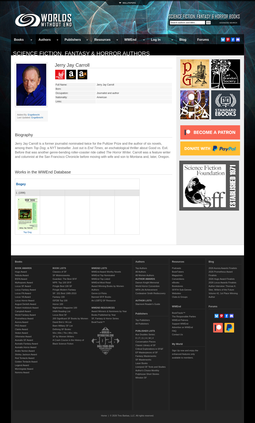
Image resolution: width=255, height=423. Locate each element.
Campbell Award (23, 311)
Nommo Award (22, 372)
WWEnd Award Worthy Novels (106, 272)
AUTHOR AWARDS (145, 279)
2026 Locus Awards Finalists (222, 282)
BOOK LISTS (59, 268)
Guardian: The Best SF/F (65, 279)
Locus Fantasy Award (25, 290)
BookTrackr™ (98, 322)
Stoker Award (21, 333)
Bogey (21, 184)
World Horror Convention (147, 286)
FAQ (174, 331)
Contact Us (177, 334)
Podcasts (176, 268)
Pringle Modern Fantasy (64, 290)
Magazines (177, 275)
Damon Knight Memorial (147, 282)
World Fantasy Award (25, 315)
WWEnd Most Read (101, 282)
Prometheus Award (24, 318)
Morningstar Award (24, 369)
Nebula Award (21, 275)
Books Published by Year (103, 315)
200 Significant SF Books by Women (70, 318)
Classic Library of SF (145, 345)
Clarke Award (21, 329)
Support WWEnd (180, 323)
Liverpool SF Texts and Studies (150, 367)
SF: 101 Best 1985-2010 (64, 293)
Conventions (178, 279)
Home (104, 415)
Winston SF (141, 377)
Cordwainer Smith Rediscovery (150, 293)
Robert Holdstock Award (26, 308)
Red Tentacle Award (24, 358)
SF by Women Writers (63, 336)
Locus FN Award (23, 293)
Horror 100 (58, 304)
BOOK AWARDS (23, 268)
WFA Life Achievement (146, 290)
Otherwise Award (23, 336)
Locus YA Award (23, 297)
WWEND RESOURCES (103, 308)
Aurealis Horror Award (25, 347)
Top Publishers (142, 320)
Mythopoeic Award (24, 282)
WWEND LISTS (99, 268)
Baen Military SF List (63, 325)
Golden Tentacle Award (26, 361)
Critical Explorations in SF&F (149, 349)
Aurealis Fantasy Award (26, 343)
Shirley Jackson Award (26, 354)
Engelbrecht (34, 114)
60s (60, 333)
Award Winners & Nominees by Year (109, 311)
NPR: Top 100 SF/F (62, 282)
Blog (182, 39)
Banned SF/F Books (101, 297)
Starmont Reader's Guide (147, 304)
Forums (203, 39)
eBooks (175, 282)
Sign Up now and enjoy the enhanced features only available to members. (185, 354)
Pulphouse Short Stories (147, 374)
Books (19, 39)
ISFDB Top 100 (60, 300)
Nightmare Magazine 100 (65, 308)
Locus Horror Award (24, 300)
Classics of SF (60, 272)
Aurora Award (21, 322)
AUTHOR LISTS (143, 300)
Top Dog (28, 232)
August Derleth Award (25, 304)
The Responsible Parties (184, 316)
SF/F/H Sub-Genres (181, 290)
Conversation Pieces (145, 341)
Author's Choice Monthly (147, 370)
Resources (102, 39)
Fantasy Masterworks (145, 356)
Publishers (73, 39)
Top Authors (141, 268)
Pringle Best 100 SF (62, 286)
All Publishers (142, 323)
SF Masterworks (143, 359)
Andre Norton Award (25, 351)
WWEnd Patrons (180, 320)
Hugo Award (21, 272)
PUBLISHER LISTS (145, 331)
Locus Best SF (60, 315)
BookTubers (178, 272)
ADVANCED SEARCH (228, 23)
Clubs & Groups (179, 297)
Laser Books (141, 363)
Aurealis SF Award (24, 340)
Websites (176, 293)
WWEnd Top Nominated (103, 275)
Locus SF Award (23, 286)
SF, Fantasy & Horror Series (105, 318)
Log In (156, 39)
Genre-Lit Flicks (99, 293)
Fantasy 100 (59, 297)
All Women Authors (144, 275)
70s (65, 333)
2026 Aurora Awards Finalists (223, 268)
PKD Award (20, 325)
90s (75, 333)
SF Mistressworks (61, 275)
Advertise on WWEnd (182, 327)
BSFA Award (21, 279)
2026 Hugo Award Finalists (222, 279)
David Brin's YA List (62, 322)
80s (70, 333)
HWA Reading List (61, 311)
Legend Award (22, 365)
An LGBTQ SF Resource (103, 300)
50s (54, 333)
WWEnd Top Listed (100, 279)
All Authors (140, 272)
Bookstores (177, 286)
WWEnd (130, 39)
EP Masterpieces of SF (146, 352)
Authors (44, 39)
